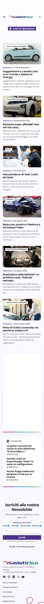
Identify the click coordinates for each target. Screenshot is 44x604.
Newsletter (9, 601)
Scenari (9, 199)
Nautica (36, 526)
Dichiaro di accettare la (22, 541)
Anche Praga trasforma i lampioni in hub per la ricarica (20, 474)
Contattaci (8, 596)
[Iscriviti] (22, 537)
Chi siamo (7, 592)
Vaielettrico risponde (16, 46)
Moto (15, 526)
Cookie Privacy (10, 587)
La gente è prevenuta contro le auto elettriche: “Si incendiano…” (21, 448)
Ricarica (25, 526)
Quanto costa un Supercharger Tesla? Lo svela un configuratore (20, 461)
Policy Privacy (10, 583)
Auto (8, 149)
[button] (4, 16)
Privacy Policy (29, 541)
